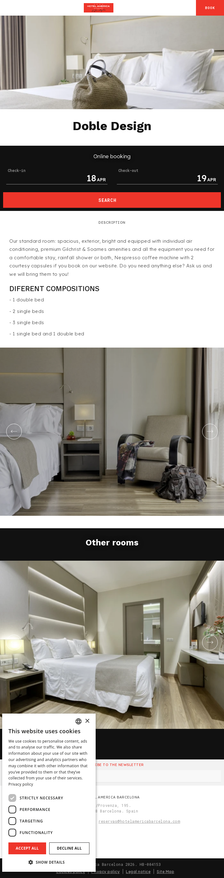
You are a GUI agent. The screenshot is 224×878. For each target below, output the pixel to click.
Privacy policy (105, 871)
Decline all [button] (69, 848)
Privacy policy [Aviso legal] (20, 784)
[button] (48, 862)
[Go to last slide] (14, 431)
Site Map (165, 871)
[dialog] (49, 793)
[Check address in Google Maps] (190, 8)
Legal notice (138, 871)
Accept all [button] (27, 848)
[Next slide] (210, 431)
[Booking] (210, 8)
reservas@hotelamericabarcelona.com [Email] (139, 821)
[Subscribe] (214, 776)
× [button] (87, 721)
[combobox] (78, 721)
